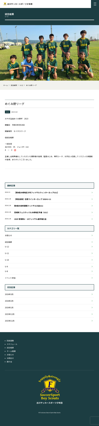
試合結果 (8, 242)
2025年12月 (9, 314)
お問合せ (10, 358)
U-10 (7, 260)
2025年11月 (9, 321)
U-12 (7, 246)
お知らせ (8, 235)
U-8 (6, 271)
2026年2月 (9, 301)
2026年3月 (9, 294)
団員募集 (10, 340)
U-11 (7, 253)
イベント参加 (10, 278)
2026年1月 (9, 307)
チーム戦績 (11, 351)
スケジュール (12, 344)
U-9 (6, 266)
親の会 (9, 361)
